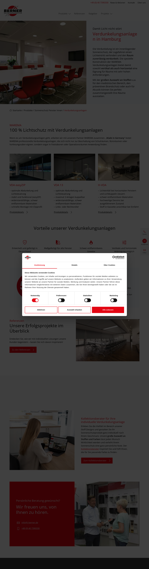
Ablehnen (41, 310)
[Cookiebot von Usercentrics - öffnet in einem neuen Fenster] (114, 257)
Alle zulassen (107, 310)
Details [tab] (74, 265)
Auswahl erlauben (74, 310)
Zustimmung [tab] (39, 265)
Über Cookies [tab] (109, 265)
